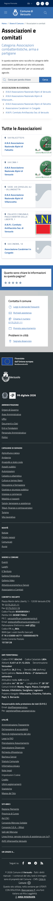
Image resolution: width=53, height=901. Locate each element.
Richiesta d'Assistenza (12, 752)
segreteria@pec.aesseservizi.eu (20, 710)
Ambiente (6, 457)
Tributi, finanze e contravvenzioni (17, 508)
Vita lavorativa (8, 517)
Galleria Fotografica (11, 576)
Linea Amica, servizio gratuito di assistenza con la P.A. (27, 836)
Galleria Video (8, 580)
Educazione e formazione (13, 485)
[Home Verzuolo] (25, 12)
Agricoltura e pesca (11, 453)
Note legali (7, 770)
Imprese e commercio (12, 494)
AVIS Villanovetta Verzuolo (14, 841)
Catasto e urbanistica (11, 476)
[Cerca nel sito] (45, 12)
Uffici (4, 419)
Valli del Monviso (10, 832)
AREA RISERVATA (25, 897)
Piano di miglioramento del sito (16, 734)
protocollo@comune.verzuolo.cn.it (24, 622)
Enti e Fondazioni (10, 428)
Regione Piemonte (10, 809)
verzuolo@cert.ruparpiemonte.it (22, 618)
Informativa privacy (11, 766)
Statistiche (7, 788)
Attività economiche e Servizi (15, 585)
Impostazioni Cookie (11, 775)
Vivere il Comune (16, 23)
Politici (5, 437)
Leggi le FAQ (7, 738)
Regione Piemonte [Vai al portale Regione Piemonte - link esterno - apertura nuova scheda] (10, 3)
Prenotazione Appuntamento (15, 743)
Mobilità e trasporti (10, 498)
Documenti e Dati (10, 423)
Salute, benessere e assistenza (16, 503)
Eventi (5, 562)
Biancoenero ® (28, 890)
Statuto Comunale (10, 761)
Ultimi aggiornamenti (11, 784)
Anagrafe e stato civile (12, 462)
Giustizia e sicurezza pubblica (15, 489)
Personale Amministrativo (14, 432)
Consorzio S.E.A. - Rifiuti (13, 827)
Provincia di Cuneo (10, 813)
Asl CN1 (5, 818)
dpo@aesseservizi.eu (17, 707)
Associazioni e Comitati (12, 589)
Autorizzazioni (8, 471)
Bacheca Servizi (9, 756)
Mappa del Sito (9, 793)
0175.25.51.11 (12, 604)
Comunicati (7, 542)
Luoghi (5, 566)
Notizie (5, 532)
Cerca (45, 79)
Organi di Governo (10, 409)
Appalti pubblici (9, 466)
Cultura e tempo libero (12, 480)
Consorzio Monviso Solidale (14, 822)
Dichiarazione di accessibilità (15, 729)
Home (4, 23)
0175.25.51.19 (13, 608)
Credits (5, 779)
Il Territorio (6, 571)
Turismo (5, 512)
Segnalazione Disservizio (13, 747)
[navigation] (5, 12)
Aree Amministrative (11, 414)
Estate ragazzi (8, 537)
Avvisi (4, 546)
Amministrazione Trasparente (15, 724)
